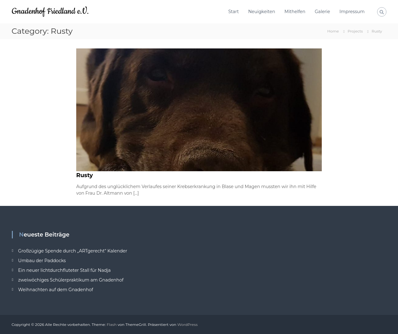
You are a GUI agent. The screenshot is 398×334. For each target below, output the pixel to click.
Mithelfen (295, 11)
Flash (112, 324)
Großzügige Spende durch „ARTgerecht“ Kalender (72, 251)
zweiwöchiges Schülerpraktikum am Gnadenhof (70, 280)
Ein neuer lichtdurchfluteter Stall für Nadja (64, 270)
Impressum (352, 11)
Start (233, 11)
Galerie (322, 11)
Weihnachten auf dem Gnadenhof (55, 289)
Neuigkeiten (261, 11)
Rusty (84, 175)
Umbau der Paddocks (42, 260)
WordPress (187, 324)
